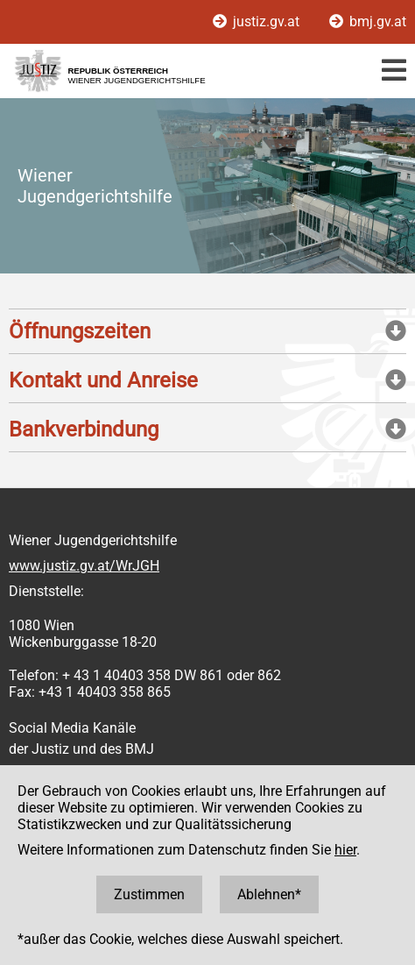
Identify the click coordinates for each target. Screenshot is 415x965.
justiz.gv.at (258, 21)
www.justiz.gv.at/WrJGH (84, 565)
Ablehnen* (269, 894)
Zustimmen (149, 894)
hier (345, 849)
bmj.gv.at (367, 21)
